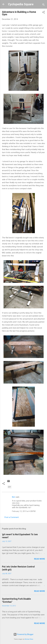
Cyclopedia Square (20, 4)
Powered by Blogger (23, 634)
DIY (9, 487)
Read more (39, 559)
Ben (13, 497)
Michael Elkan (29, 639)
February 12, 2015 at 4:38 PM (23, 511)
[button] (43, 13)
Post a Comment (12, 517)
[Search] (43, 5)
